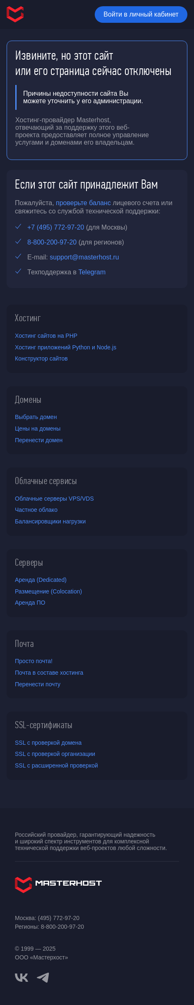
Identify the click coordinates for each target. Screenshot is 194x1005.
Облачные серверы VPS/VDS (54, 498)
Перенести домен (38, 440)
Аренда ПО (30, 602)
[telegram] (43, 977)
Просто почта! (34, 661)
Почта (24, 643)
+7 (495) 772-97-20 (55, 227)
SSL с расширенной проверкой (56, 765)
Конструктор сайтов (41, 358)
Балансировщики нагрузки (50, 521)
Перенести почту (37, 684)
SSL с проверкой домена (48, 742)
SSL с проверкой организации (55, 754)
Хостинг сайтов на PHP (46, 335)
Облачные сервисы (46, 481)
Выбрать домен (36, 417)
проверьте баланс (83, 202)
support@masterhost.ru (84, 257)
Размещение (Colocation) (48, 591)
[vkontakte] (21, 977)
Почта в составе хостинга (49, 672)
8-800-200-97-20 (52, 242)
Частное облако (36, 509)
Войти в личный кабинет (140, 14)
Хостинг (28, 318)
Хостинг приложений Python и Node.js (65, 347)
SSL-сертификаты (44, 725)
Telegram (91, 272)
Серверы (29, 562)
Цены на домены (37, 428)
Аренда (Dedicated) (41, 579)
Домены (28, 399)
